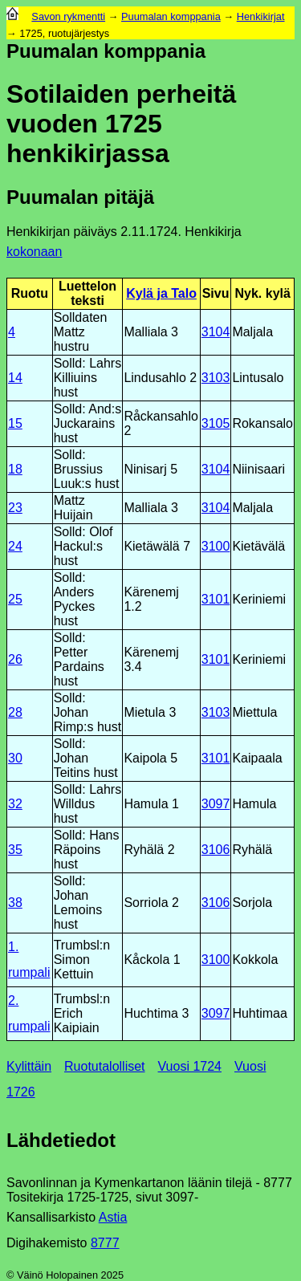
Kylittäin (28, 1066)
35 (15, 849)
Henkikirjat (261, 16)
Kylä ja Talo (161, 293)
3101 (215, 599)
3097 (215, 804)
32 (15, 804)
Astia (113, 1217)
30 (15, 758)
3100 (215, 546)
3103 (215, 377)
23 (15, 507)
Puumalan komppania (171, 16)
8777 (105, 1243)
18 (15, 469)
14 (15, 377)
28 (15, 712)
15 (15, 423)
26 (15, 659)
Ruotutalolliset (104, 1066)
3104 (215, 332)
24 (15, 546)
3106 (215, 849)
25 (15, 599)
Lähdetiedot (61, 1140)
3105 (215, 423)
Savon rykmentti (68, 16)
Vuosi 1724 (190, 1066)
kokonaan (34, 251)
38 (15, 902)
